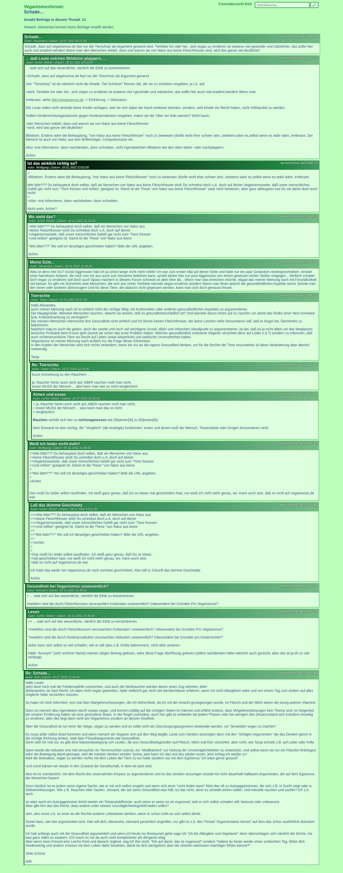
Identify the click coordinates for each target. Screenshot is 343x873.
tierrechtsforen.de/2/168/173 (298, 216)
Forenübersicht (231, 4)
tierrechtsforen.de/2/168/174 (298, 586)
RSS (248, 4)
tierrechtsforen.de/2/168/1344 (298, 672)
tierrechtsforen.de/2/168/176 (298, 262)
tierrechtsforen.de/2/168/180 (298, 443)
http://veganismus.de (68, 100)
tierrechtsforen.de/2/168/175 (298, 611)
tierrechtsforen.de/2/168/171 (299, 58)
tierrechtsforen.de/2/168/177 (298, 295)
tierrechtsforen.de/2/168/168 (299, 36)
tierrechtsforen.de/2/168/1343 (297, 394)
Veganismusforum (43, 6)
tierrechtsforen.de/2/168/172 (299, 163)
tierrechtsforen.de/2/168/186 (298, 504)
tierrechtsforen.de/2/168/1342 (297, 364)
